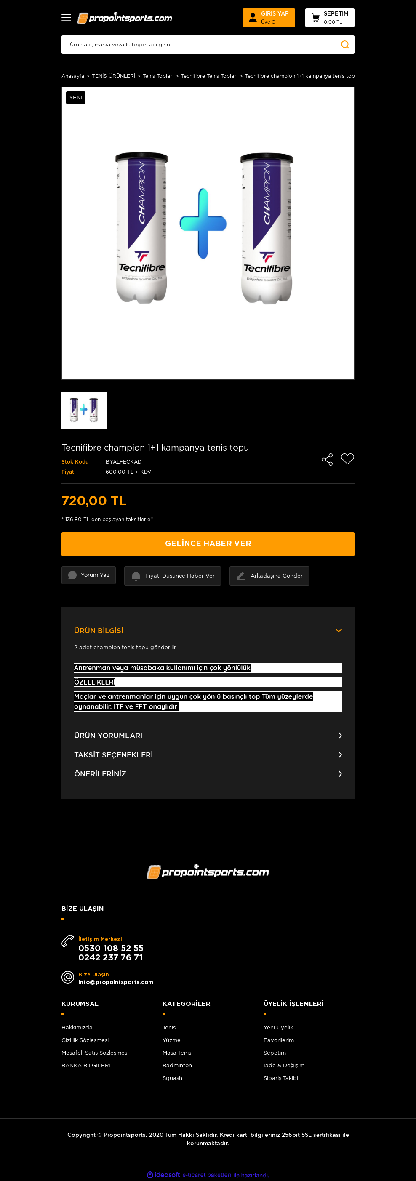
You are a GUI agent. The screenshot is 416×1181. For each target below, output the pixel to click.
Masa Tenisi (177, 1053)
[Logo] (125, 18)
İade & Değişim (284, 1065)
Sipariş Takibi (281, 1078)
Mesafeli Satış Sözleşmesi (94, 1053)
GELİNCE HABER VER (208, 544)
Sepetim (275, 1053)
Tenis (169, 1027)
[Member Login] (269, 17)
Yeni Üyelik (278, 1027)
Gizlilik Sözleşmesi (85, 1040)
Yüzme (172, 1040)
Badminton (177, 1065)
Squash (172, 1078)
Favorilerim (279, 1040)
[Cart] (330, 17)
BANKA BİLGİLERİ (85, 1065)
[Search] (208, 44)
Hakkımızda (77, 1027)
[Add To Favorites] (348, 458)
